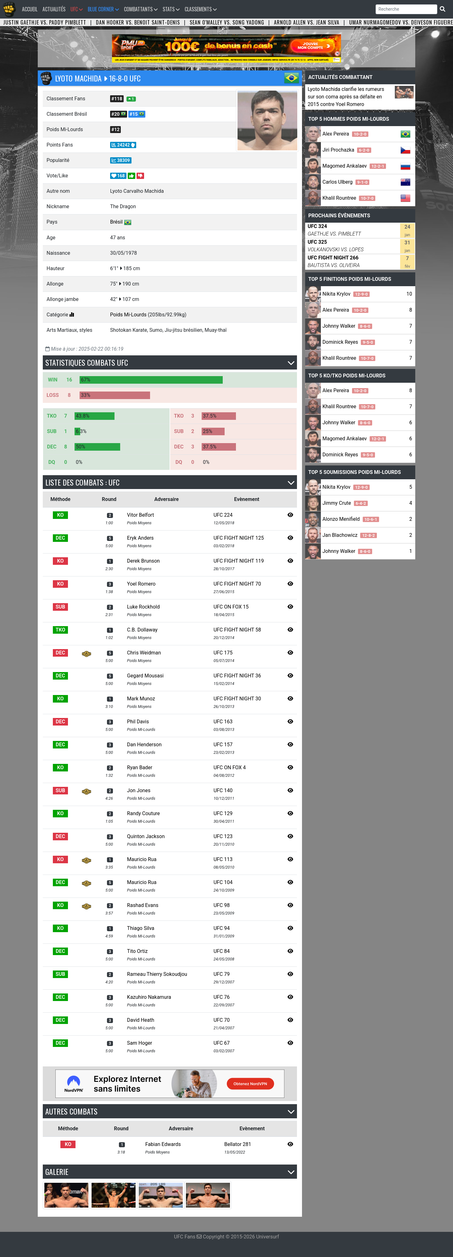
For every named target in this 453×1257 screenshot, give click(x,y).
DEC (60, 538)
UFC (76, 9)
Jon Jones (138, 790)
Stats (171, 9)
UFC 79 (222, 974)
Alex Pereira (345, 134)
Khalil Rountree (348, 198)
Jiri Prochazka (346, 150)
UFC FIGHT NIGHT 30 (237, 699)
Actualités (53, 9)
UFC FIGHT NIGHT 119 (239, 561)
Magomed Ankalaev (354, 166)
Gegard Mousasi (145, 676)
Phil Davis (138, 722)
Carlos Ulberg (345, 182)
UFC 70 (222, 1020)
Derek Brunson (143, 561)
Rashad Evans (143, 905)
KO (60, 515)
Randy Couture (143, 813)
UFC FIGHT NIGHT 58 (237, 630)
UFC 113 (223, 859)
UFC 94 (222, 928)
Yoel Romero (141, 584)
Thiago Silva (140, 928)
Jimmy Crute (345, 503)
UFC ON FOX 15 (231, 607)
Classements (201, 9)
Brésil (116, 222)
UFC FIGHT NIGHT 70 (237, 584)
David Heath (140, 1020)
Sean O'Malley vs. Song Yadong (227, 22)
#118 (116, 99)
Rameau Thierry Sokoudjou (157, 974)
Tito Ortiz (137, 951)
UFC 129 (223, 813)
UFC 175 (223, 653)
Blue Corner (103, 9)
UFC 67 (222, 1043)
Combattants (141, 9)
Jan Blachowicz (349, 535)
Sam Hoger (139, 1043)
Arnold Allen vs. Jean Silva (306, 22)
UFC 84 (222, 951)
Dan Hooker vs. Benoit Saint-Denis (138, 22)
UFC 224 (223, 515)
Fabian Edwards (163, 1144)
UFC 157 (223, 745)
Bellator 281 (237, 1144)
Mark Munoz (141, 699)
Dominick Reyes (348, 342)
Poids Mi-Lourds (128, 315)
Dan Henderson (144, 745)
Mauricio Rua (142, 859)
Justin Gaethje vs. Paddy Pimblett (44, 22)
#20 (118, 114)
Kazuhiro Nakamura (149, 997)
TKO (60, 630)
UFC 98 (222, 905)
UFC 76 (222, 997)
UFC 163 (223, 722)
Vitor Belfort (140, 515)
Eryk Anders (140, 538)
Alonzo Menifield (350, 519)
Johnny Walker (347, 326)
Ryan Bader (139, 767)
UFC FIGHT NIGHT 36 (237, 676)
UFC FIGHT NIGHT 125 (239, 538)
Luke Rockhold (143, 607)
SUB (60, 607)
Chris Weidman (144, 653)
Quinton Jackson (146, 836)
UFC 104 (223, 882)
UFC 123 (223, 836)
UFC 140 (223, 790)
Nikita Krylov (346, 294)
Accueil (31, 9)
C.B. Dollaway (142, 630)
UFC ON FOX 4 (230, 767)
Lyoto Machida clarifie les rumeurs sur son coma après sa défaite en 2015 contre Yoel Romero (346, 96)
